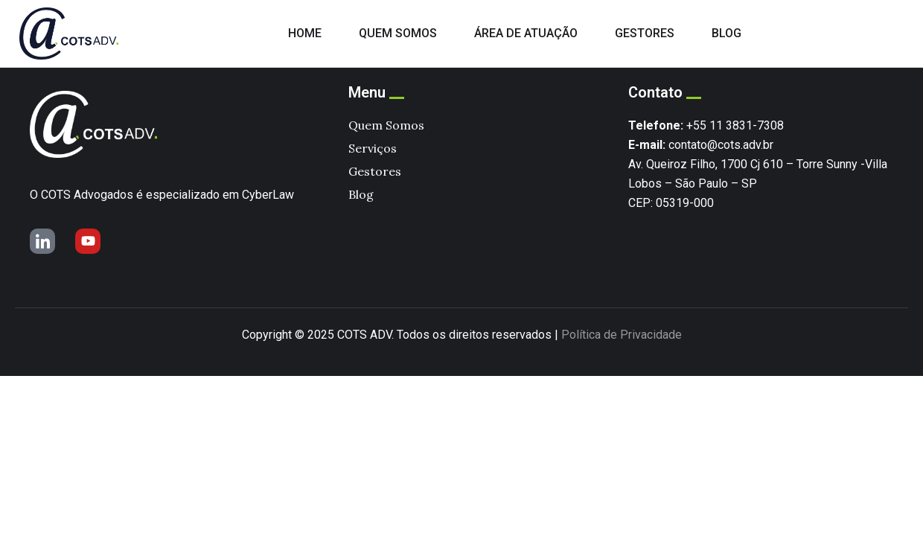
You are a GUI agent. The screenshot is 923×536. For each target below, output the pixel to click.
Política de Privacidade (621, 335)
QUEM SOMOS (398, 33)
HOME (305, 33)
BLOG (726, 33)
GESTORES (644, 33)
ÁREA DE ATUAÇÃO (526, 33)
